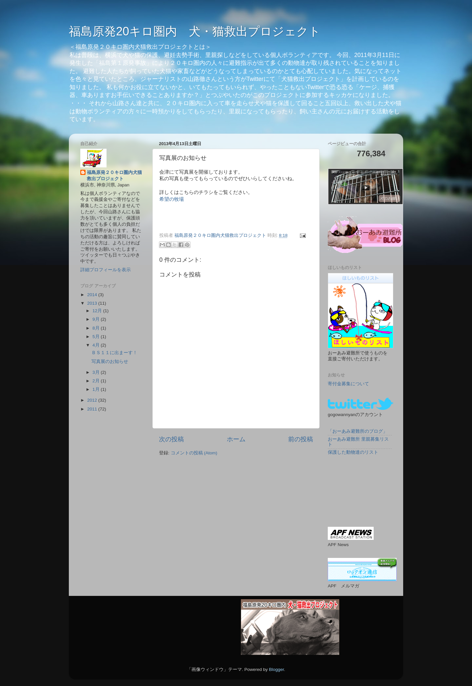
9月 (96, 319)
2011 (92, 409)
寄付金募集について (348, 383)
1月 (96, 389)
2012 (92, 400)
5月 (96, 336)
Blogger (276, 669)
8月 (96, 328)
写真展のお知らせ (109, 361)
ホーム (236, 439)
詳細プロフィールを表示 (105, 269)
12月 (97, 310)
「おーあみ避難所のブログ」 (357, 431)
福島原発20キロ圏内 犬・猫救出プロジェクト (195, 31)
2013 (92, 303)
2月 (96, 380)
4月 (96, 345)
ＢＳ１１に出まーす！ (114, 352)
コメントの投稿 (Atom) (194, 452)
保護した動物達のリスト (353, 452)
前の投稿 (300, 439)
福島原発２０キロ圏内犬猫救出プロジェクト (114, 175)
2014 (92, 294)
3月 (96, 372)
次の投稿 (171, 439)
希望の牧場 (171, 199)
